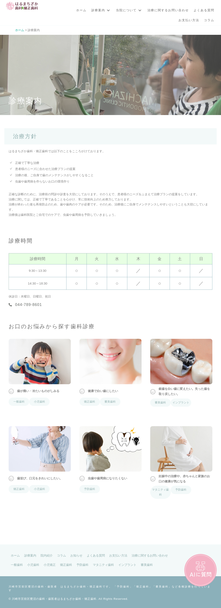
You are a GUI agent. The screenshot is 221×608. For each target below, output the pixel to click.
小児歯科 (39, 401)
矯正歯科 (89, 401)
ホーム (19, 30)
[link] (81, 10)
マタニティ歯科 (160, 492)
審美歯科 (110, 401)
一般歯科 (19, 401)
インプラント (180, 402)
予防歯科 (89, 489)
